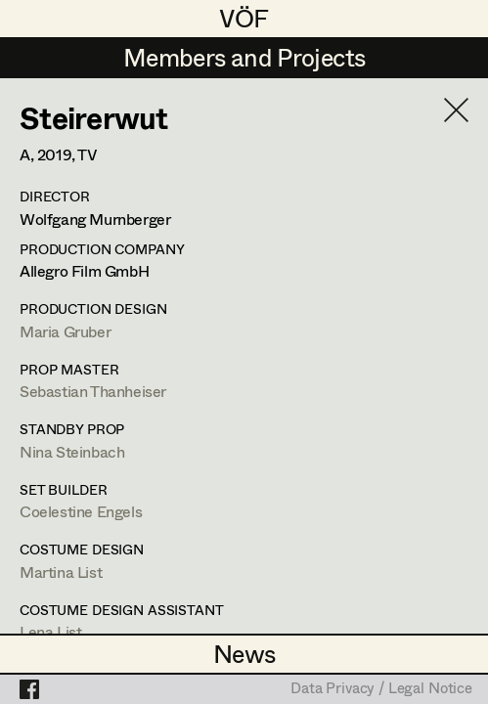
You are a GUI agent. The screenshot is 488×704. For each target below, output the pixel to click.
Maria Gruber (65, 331)
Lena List (50, 631)
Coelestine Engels (81, 511)
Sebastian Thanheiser (93, 390)
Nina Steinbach (72, 451)
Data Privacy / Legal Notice (381, 689)
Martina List (61, 571)
